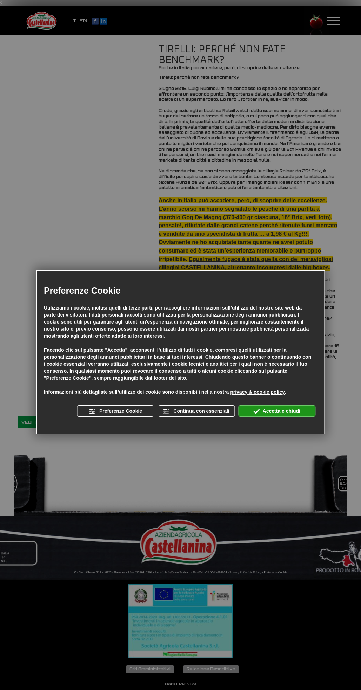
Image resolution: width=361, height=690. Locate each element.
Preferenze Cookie (115, 411)
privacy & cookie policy (257, 392)
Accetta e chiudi (276, 411)
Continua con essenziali (196, 411)
